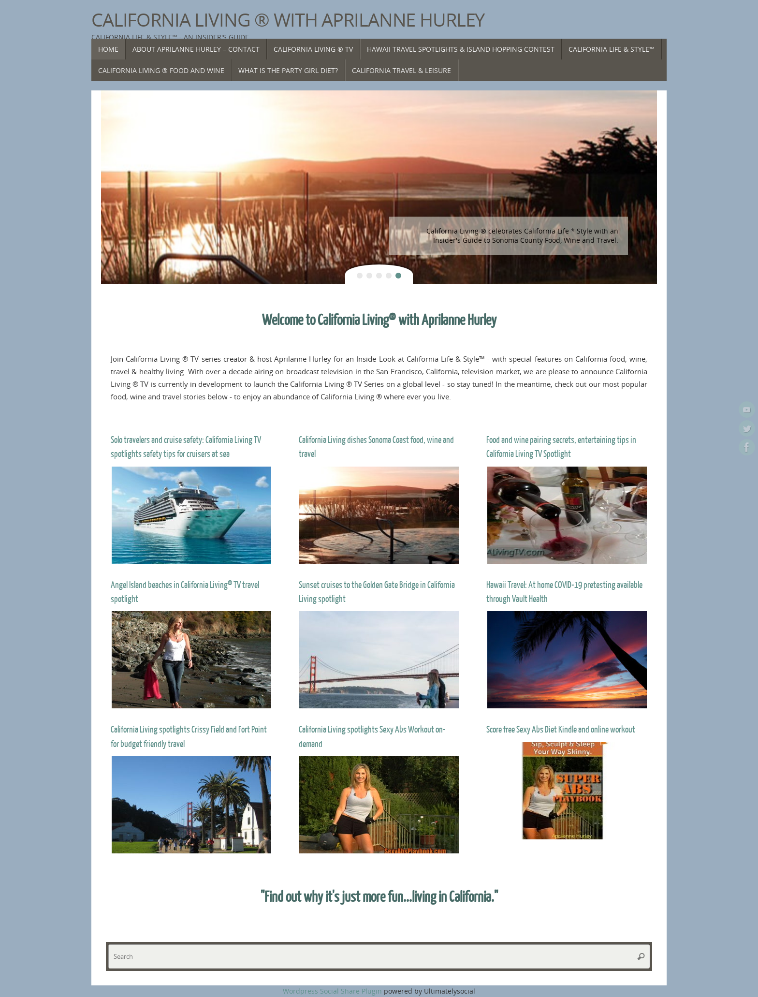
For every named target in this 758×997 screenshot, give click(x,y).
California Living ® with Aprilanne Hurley (287, 20)
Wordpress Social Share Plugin (333, 991)
